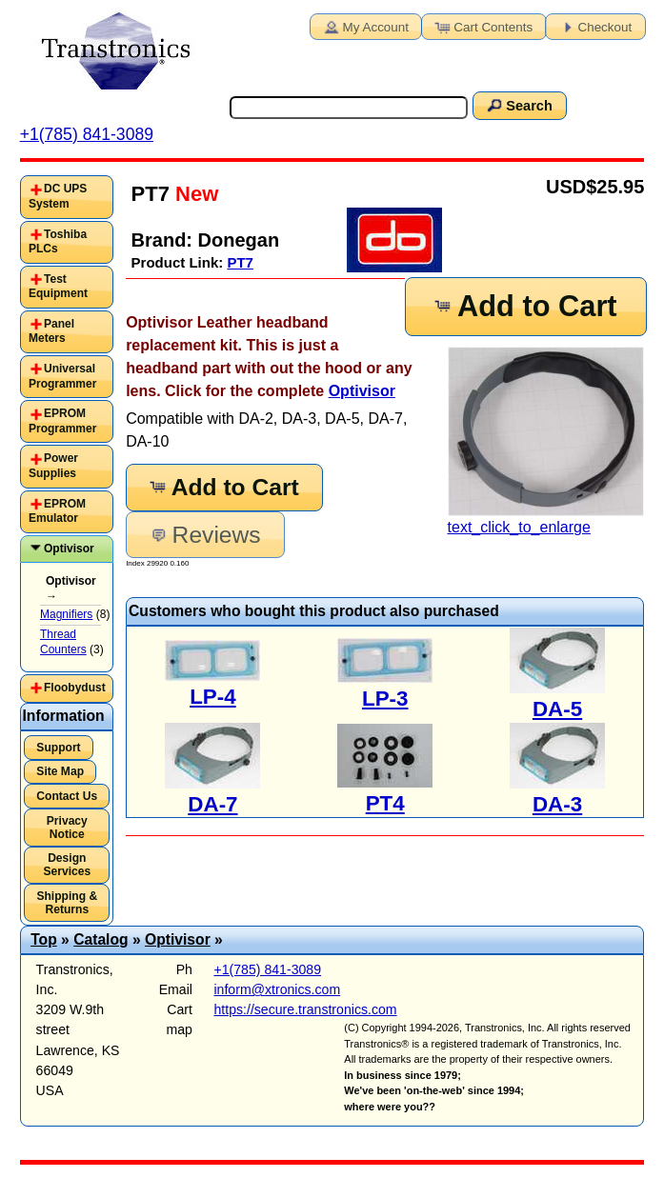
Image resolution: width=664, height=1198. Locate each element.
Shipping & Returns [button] (66, 902)
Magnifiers (66, 614)
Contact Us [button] (66, 796)
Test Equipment (58, 286)
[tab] (66, 196)
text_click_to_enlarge (546, 441)
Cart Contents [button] (482, 25)
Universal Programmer (62, 376)
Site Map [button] (60, 771)
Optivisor (362, 391)
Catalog (100, 939)
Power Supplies (53, 465)
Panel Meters (51, 331)
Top (43, 939)
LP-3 (385, 698)
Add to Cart (524, 306)
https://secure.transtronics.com (304, 1009)
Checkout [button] (594, 25)
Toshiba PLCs (58, 242)
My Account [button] (365, 25)
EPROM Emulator (57, 511)
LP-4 (213, 697)
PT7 (240, 262)
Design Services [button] (67, 864)
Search (518, 104)
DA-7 (212, 804)
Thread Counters (63, 642)
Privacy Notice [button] (67, 827)
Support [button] (58, 747)
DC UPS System (58, 196)
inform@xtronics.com (276, 989)
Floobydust (75, 687)
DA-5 (557, 709)
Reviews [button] (204, 535)
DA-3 (557, 804)
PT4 (385, 803)
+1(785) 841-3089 (86, 134)
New (194, 194)
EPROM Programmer (62, 421)
